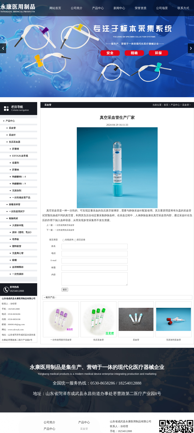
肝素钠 (15, 170)
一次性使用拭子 (17, 211)
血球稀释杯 (17, 267)
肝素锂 (15, 149)
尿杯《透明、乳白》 (22, 232)
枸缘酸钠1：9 (19, 183)
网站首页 (55, 8)
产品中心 (98, 8)
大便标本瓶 (17, 225)
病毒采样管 (14, 204)
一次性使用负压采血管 (64, 230)
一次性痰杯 (17, 274)
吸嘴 (14, 260)
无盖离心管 (17, 253)
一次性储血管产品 (21, 197)
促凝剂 (15, 163)
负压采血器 (14, 142)
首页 (166, 105)
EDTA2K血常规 (20, 156)
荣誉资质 (140, 8)
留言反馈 (81, 239)
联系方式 (183, 8)
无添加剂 (16, 190)
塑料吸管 (16, 246)
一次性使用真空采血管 (64, 225)
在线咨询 (69, 239)
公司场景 (162, 8)
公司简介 (76, 8)
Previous (3, 48)
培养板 (15, 239)
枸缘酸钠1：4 (19, 176)
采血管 (12, 128)
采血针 (12, 135)
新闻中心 (119, 8)
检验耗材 (13, 218)
